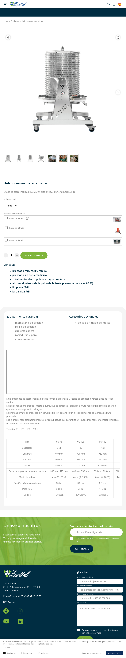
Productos (15, 21)
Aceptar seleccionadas (92, 653)
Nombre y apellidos (85, 577)
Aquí (76, 541)
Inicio (6, 21)
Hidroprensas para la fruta (32, 21)
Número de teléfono (85, 594)
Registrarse (81, 548)
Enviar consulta (34, 255)
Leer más (96, 632)
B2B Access (9, 602)
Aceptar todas (114, 653)
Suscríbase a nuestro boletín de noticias (91, 526)
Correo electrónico (84, 586)
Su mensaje (81, 602)
